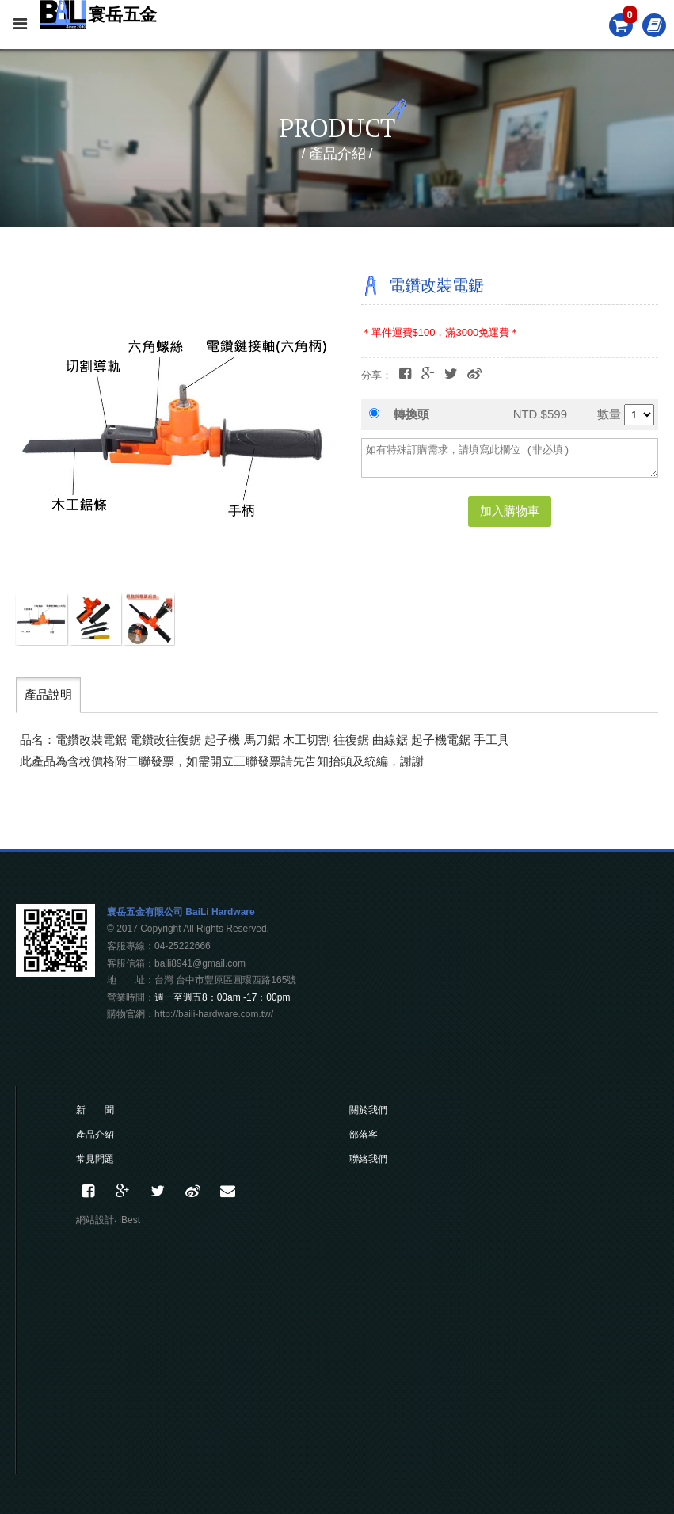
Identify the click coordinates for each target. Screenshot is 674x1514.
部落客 (363, 1134)
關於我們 (368, 1109)
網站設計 (95, 1220)
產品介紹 (95, 1134)
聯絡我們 (368, 1159)
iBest (129, 1220)
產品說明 (48, 694)
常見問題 (95, 1159)
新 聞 (95, 1109)
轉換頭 (411, 414)
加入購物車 (509, 510)
